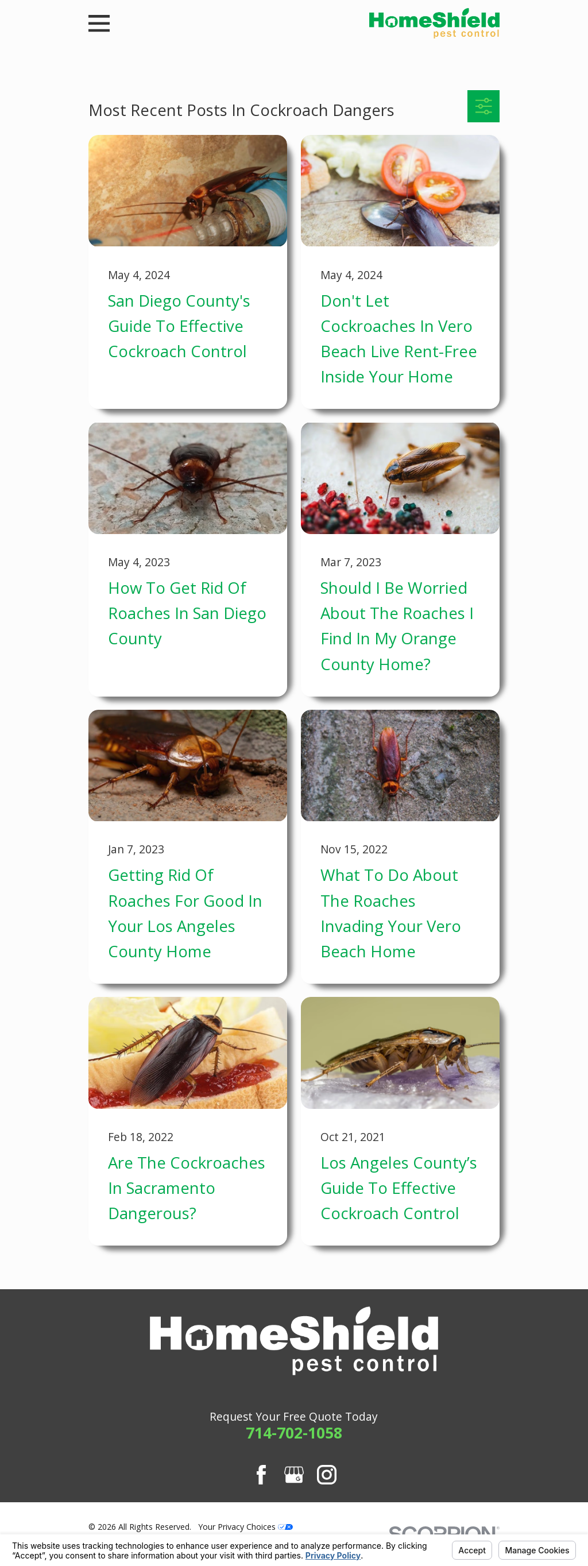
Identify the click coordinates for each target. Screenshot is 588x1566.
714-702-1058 (294, 1432)
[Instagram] (326, 1474)
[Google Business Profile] (294, 1474)
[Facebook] (261, 1474)
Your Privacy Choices (245, 1526)
